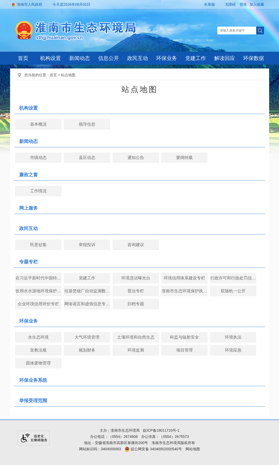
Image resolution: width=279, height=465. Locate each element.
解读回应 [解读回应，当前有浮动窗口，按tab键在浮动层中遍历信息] (224, 58)
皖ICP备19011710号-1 (161, 430)
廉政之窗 (28, 174)
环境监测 (135, 350)
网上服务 (28, 208)
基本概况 (38, 124)
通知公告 (135, 157)
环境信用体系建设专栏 (184, 278)
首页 (23, 58)
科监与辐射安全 (184, 337)
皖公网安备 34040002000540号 (153, 449)
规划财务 (87, 350)
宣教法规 (38, 350)
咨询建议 (135, 244)
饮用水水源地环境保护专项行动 (38, 291)
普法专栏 (135, 291)
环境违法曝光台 (135, 278)
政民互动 (137, 58)
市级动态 (38, 157)
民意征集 (38, 244)
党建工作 (195, 58)
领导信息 (87, 124)
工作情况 (38, 191)
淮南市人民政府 (29, 4)
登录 (243, 4)
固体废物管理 (38, 363)
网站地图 (192, 449)
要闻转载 (184, 157)
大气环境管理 (87, 337)
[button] (205, 4)
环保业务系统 (33, 380)
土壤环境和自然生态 (135, 337)
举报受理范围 (33, 400)
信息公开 (108, 58)
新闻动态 (79, 58)
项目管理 (184, 350)
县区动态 (87, 157)
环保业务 (166, 58)
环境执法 (233, 337)
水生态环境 (38, 337)
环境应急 (233, 350)
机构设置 (50, 58)
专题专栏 (28, 261)
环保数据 (253, 58)
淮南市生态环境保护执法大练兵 (185, 291)
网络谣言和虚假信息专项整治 (87, 304)
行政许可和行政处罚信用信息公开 (233, 278)
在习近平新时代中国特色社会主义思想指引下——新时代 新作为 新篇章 (38, 278)
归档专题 (135, 304)
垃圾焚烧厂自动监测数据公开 (87, 291)
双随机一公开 (233, 291)
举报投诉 (87, 244)
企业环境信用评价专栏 (38, 304)
